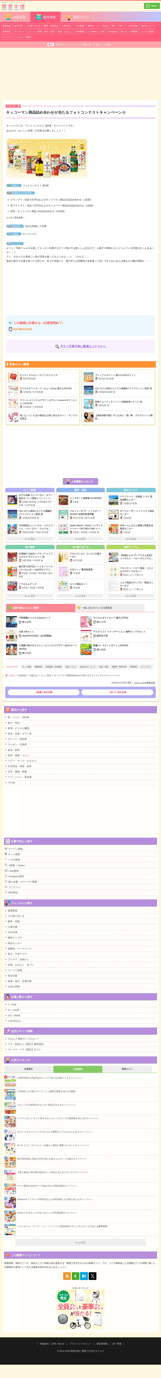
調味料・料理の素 (119, 667)
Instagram (112, 31)
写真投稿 (133, 667)
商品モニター (147, 26)
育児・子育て (118, 26)
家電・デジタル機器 (17, 728)
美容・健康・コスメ (17, 755)
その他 (10, 782)
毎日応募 (18, 26)
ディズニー (19, 31)
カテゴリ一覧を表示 (152, 4)
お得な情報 (132, 26)
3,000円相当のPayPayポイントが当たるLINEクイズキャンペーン (49, 1078)
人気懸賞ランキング (82, 481)
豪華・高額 (12, 921)
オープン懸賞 (14, 848)
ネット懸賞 (26, 667)
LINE (102, 31)
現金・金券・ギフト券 (18, 733)
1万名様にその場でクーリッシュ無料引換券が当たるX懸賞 (46, 1091)
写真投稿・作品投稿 (53, 667)
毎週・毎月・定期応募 (18, 981)
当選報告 (15, 16)
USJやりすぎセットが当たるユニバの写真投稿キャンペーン (47, 1212)
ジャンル (73, 44)
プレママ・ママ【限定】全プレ (23, 1049)
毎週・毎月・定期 (46, 31)
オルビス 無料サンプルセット (22, 1038)
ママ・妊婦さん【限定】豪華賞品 (24, 1044)
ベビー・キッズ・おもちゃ (20, 760)
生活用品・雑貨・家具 (18, 766)
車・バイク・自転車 (17, 717)
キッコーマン (146, 667)
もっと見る (30, 538)
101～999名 (12, 1015)
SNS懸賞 (80, 31)
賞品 (97, 44)
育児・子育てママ (16, 953)
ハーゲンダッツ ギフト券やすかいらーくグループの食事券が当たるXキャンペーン (58, 1118)
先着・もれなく (65, 31)
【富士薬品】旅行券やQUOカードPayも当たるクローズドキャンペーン (52, 1172)
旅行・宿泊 (12, 722)
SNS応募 (11, 932)
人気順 (107, 44)
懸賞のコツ (77, 16)
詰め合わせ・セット (88, 667)
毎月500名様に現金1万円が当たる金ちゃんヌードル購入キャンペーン (52, 1159)
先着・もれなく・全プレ (19, 964)
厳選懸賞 (7, 26)
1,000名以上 (13, 1020)
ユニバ (31, 31)
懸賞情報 (45, 16)
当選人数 (86, 44)
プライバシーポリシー (80, 1343)
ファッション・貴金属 (18, 776)
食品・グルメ (71, 667)
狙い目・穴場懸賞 (129, 31)
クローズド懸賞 (23, 37)
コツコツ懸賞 (147, 31)
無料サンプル (13, 937)
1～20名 (11, 1004)
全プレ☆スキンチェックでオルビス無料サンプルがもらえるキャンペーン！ (55, 1132)
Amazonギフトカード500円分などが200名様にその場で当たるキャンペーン (55, 1199)
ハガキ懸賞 (79, 26)
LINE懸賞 (12, 870)
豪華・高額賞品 (51, 26)
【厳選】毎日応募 (44, 692)
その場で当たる (33, 26)
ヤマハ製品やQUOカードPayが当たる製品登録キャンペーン (47, 1185)
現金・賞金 (104, 667)
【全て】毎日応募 (117, 692)
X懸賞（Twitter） (16, 865)
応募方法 (60, 44)
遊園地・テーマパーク (18, 948)
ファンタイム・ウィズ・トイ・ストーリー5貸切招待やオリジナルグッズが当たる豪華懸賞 (62, 1226)
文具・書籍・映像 (16, 771)
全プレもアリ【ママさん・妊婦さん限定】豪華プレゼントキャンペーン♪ (53, 1145)
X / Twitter (92, 31)
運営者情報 (102, 1343)
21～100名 (12, 1009)
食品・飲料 (12, 749)
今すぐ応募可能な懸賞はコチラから (83, 346)
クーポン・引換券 (16, 744)
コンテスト (8, 37)
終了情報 (117, 1343)
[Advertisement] (80, 74)
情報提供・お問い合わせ (52, 1343)
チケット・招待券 (16, 738)
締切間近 (7, 31)
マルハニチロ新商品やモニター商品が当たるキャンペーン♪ (46, 1105)
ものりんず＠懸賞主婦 (144, 682)
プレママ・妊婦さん (17, 959)
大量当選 (66, 26)
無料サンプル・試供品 (97, 26)
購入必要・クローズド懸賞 (21, 881)
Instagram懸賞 (14, 876)
